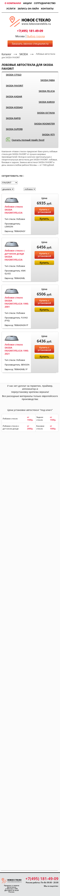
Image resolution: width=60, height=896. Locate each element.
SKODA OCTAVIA (46, 112)
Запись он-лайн (28, 8)
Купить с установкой (44, 211)
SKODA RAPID (13, 118)
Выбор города (36, 36)
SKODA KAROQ (47, 101)
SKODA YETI (48, 134)
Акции (27, 3)
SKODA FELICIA (47, 91)
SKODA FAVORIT (14, 85)
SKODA (23, 54)
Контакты (47, 8)
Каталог (6, 54)
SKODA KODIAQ (14, 107)
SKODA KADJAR (14, 96)
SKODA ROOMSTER (44, 123)
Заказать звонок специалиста (30, 43)
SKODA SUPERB (14, 129)
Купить (44, 218)
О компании (13, 3)
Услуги (11, 8)
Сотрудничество (45, 3)
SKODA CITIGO (13, 74)
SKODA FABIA (47, 80)
